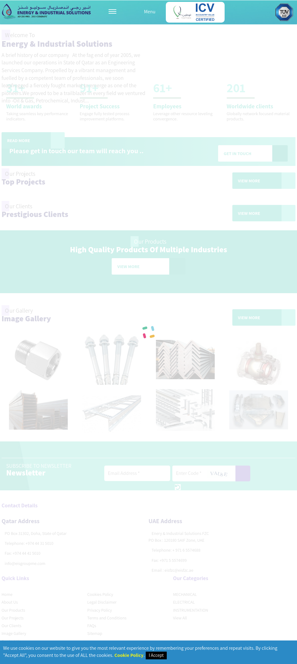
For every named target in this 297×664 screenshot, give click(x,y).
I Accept (156, 655)
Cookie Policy (129, 655)
